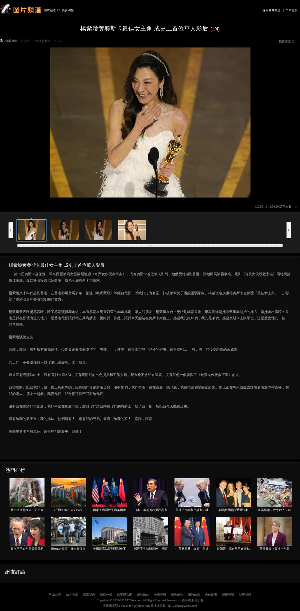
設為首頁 (55, 594)
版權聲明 (228, 594)
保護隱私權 (124, 594)
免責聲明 (160, 594)
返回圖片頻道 (271, 10)
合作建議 (211, 594)
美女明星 (68, 10)
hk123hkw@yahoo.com (182, 606)
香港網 (186, 600)
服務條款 (143, 594)
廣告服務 (177, 594)
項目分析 (106, 594)
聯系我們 (89, 594)
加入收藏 (72, 594)
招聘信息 (194, 594)
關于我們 (245, 594)
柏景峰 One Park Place (68, 510)
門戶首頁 (292, 10)
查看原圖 (11, 41)
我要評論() (286, 41)
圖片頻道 (50, 10)
